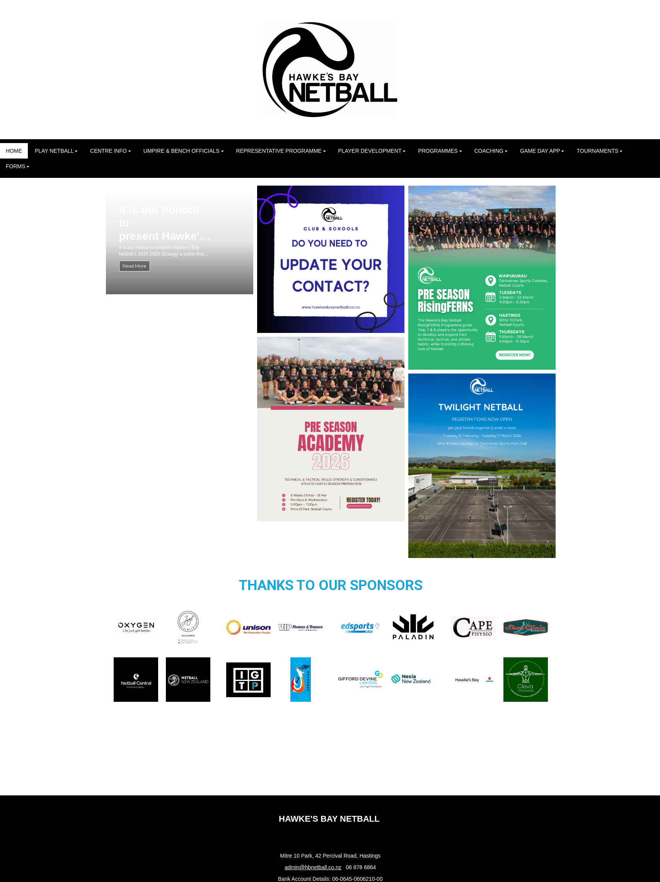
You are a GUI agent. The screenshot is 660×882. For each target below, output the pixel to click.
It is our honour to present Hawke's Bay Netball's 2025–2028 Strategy (162, 222)
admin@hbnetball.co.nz (313, 867)
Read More (134, 266)
